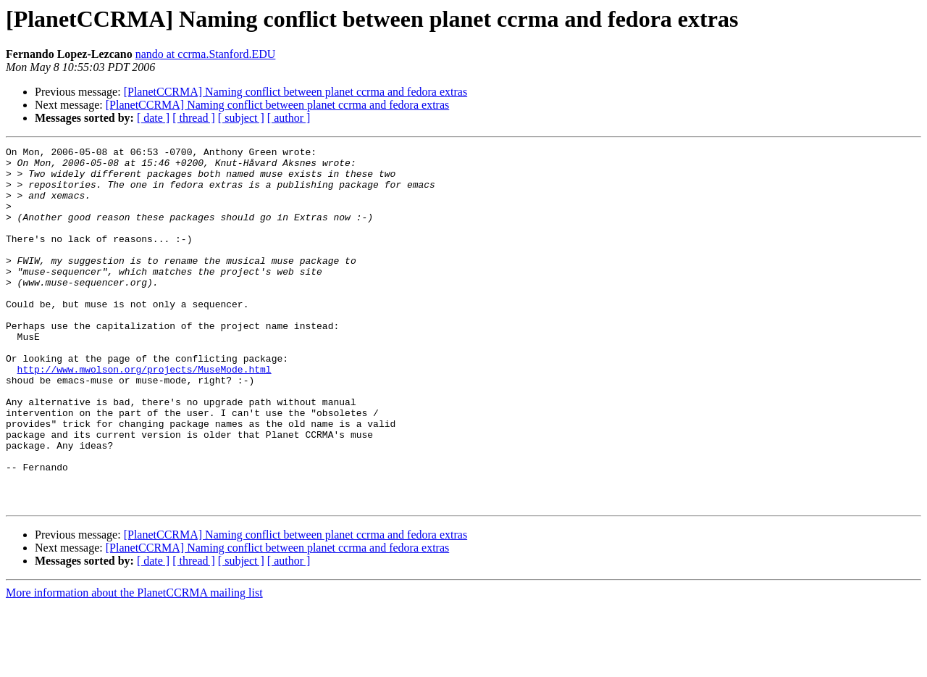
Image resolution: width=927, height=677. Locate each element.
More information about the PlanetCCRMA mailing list (134, 664)
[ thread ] (193, 118)
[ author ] (289, 118)
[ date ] (153, 118)
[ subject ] (241, 118)
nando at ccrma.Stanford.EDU (205, 54)
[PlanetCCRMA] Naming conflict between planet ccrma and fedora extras (296, 92)
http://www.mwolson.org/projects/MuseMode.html (144, 414)
